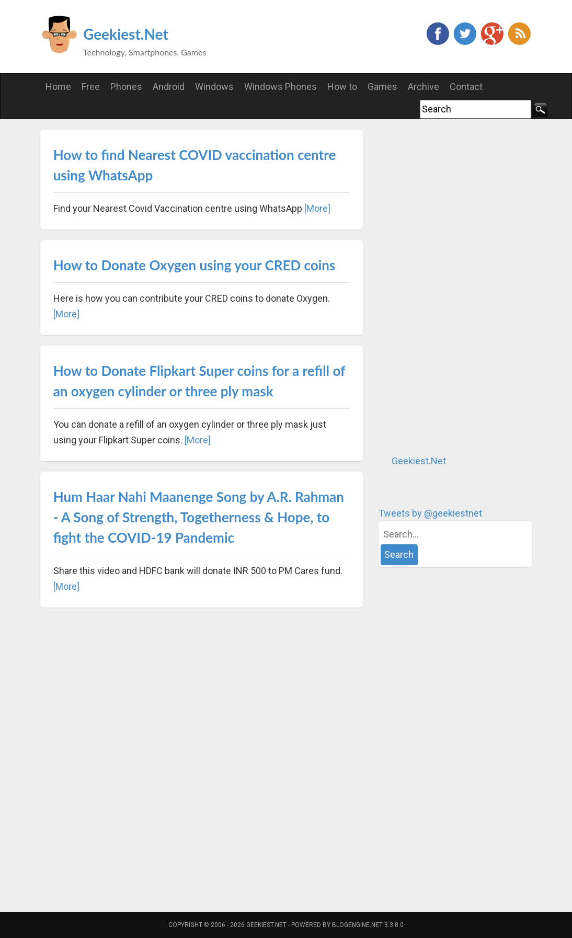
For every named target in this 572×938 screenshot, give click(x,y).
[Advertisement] (457, 286)
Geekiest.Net (125, 34)
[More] (317, 208)
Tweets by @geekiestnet (430, 513)
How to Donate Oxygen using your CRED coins (194, 265)
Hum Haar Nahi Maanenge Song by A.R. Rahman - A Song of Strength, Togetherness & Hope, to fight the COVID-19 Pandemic (198, 517)
